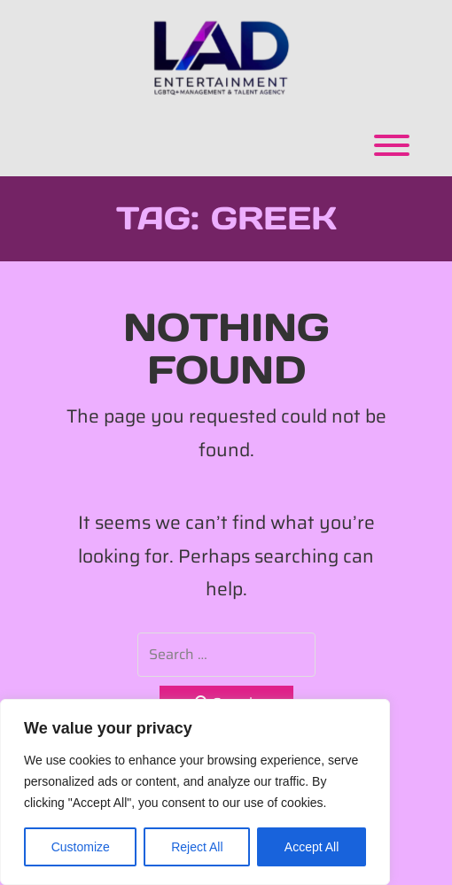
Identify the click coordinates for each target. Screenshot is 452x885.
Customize (80, 847)
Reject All (196, 847)
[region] (195, 792)
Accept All (311, 847)
